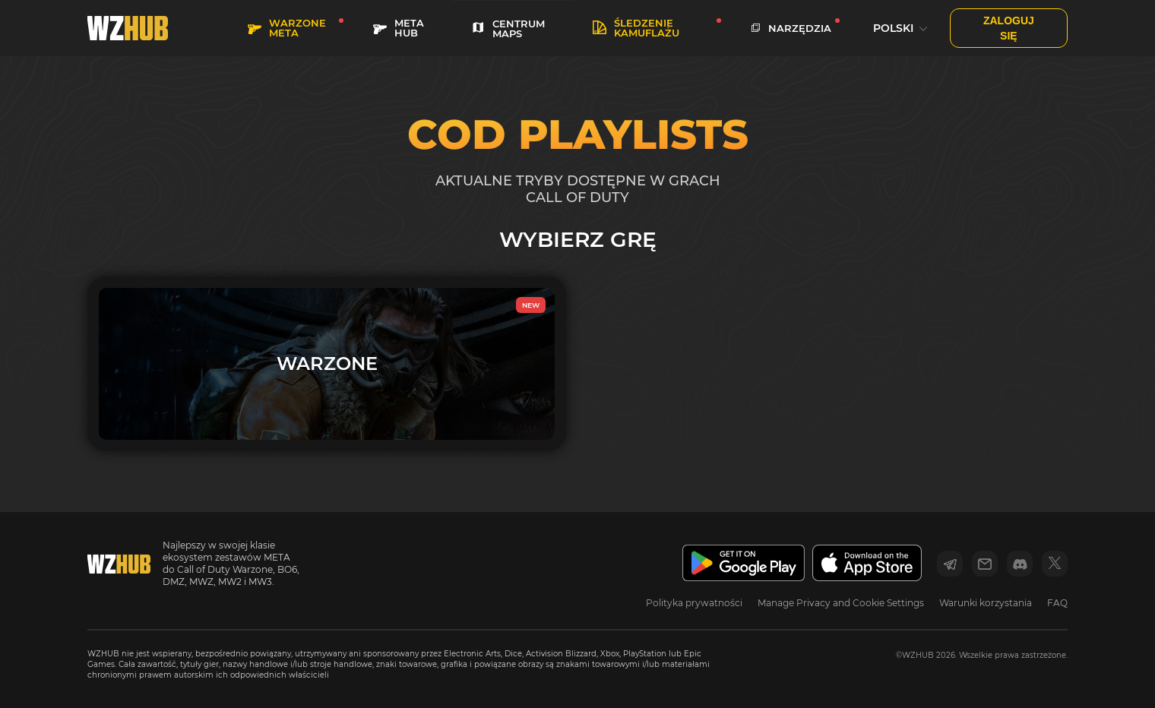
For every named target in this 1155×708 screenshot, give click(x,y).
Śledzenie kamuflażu (636, 28)
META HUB (398, 28)
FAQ (1057, 602)
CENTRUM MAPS (508, 28)
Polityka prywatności (694, 602)
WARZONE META (287, 28)
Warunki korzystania (985, 602)
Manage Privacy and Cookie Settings (841, 602)
